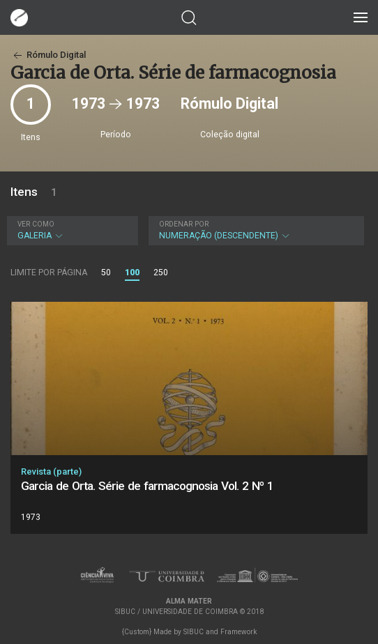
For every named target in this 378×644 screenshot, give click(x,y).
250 (160, 272)
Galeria (70, 230)
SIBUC (193, 632)
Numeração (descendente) (255, 230)
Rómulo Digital (48, 54)
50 (106, 272)
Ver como (35, 224)
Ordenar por (184, 224)
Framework (238, 632)
